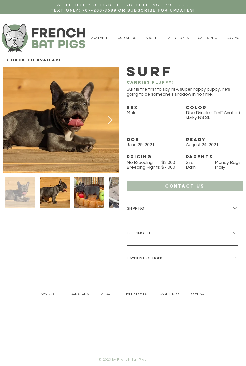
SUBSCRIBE (141, 10)
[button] (185, 186)
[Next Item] (110, 120)
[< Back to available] (36, 60)
